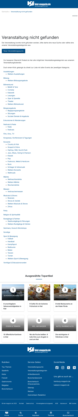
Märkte (6, 177)
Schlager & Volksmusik (16, 167)
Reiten (10, 250)
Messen (6, 189)
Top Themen (6, 367)
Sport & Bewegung (10, 236)
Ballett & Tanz (13, 87)
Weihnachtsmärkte (15, 179)
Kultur (4, 374)
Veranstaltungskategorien (37, 371)
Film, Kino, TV (8, 134)
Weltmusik (11, 173)
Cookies (72, 403)
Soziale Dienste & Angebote (18, 116)
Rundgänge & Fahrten (11, 219)
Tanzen (10, 253)
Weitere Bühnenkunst (16, 104)
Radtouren (11, 247)
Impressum (63, 403)
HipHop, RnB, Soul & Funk (17, 150)
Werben (31, 391)
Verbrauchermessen (15, 191)
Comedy (11, 90)
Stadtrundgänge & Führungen (19, 221)
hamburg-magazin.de (62, 381)
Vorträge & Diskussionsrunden (14, 263)
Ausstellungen (8, 72)
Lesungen (11, 96)
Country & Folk (13, 144)
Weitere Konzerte (14, 170)
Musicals (11, 198)
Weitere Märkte (13, 182)
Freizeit (4, 378)
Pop (9, 159)
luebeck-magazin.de (61, 385)
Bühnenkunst (8, 85)
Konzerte (6, 142)
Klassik (10, 156)
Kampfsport (12, 244)
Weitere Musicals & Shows (18, 204)
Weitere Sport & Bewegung (18, 259)
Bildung (6, 78)
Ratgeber (5, 385)
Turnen (10, 256)
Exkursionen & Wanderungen (14, 120)
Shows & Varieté (14, 201)
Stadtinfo (5, 371)
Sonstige (6, 232)
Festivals (11, 130)
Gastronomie (6, 382)
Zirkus (10, 207)
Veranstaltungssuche (35, 367)
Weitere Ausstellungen (16, 74)
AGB (56, 403)
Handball (11, 241)
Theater (10, 101)
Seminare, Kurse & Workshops (15, 228)
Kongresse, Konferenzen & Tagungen (17, 138)
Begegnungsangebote (16, 111)
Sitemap (31, 388)
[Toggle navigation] (35, 414)
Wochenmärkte (13, 185)
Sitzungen (11, 113)
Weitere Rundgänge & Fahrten (19, 224)
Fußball (10, 239)
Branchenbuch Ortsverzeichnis (34, 383)
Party (5, 211)
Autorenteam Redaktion (37, 395)
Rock (9, 164)
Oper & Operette (14, 98)
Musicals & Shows (10, 196)
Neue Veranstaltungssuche (13, 51)
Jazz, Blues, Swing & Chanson (19, 153)
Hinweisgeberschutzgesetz (44, 403)
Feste (10, 127)
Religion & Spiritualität (11, 215)
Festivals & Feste (9, 124)
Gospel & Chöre (14, 147)
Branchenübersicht (35, 378)
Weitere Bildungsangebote (18, 80)
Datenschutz (30, 403)
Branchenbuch (7, 389)
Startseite (5, 12)
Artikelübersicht (34, 374)
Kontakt (21, 403)
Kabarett (11, 93)
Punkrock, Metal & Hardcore (18, 161)
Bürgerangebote (9, 108)
